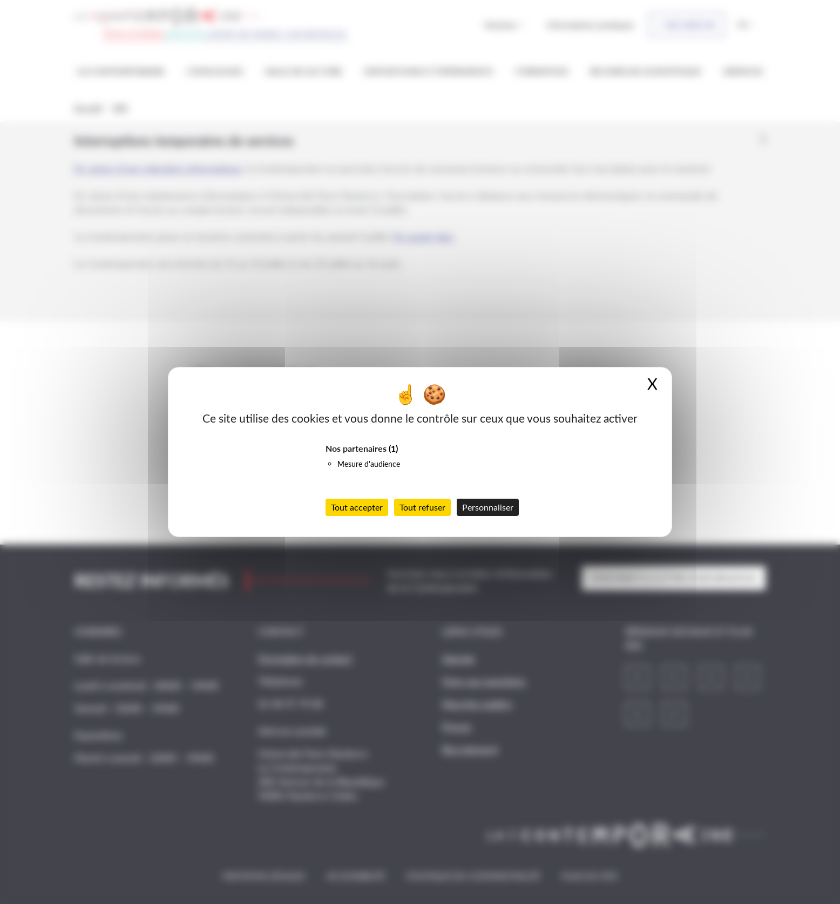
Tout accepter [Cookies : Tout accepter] (357, 507)
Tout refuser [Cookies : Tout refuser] (422, 507)
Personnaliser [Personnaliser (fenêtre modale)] (487, 507)
